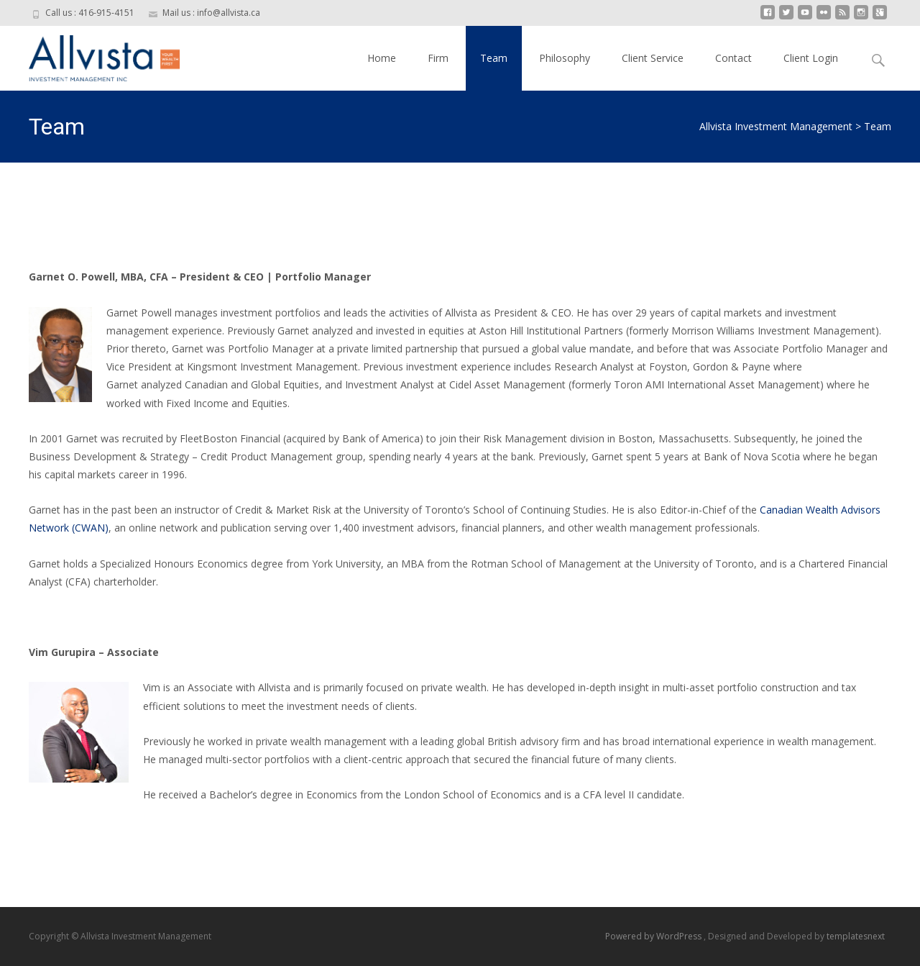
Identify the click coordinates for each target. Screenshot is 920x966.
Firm (438, 58)
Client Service (653, 58)
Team (493, 58)
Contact (733, 58)
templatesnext (856, 936)
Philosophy (564, 58)
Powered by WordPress (654, 936)
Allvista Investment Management (775, 126)
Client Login (810, 58)
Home (381, 58)
